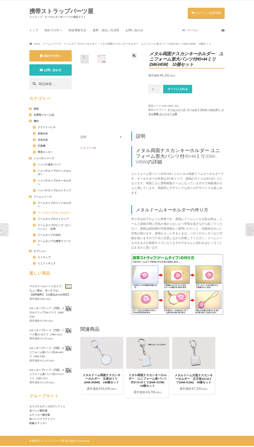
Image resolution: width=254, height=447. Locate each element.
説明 (83, 137)
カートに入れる (177, 89)
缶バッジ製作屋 (38, 411)
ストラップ (44, 258)
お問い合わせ (134, 30)
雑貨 (36, 109)
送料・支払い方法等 (106, 30)
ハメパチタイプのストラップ (54, 191)
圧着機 (41, 147)
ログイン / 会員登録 (206, 13)
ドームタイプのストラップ (53, 220)
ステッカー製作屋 (39, 415)
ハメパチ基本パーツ (49, 165)
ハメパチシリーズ (44, 159)
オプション (40, 252)
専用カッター (45, 153)
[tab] (101, 137)
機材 (36, 122)
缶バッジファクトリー (42, 420)
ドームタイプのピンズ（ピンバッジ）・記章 (54, 227)
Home (37, 43)
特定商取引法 (77, 30)
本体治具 (43, 140)
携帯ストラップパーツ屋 (61, 11)
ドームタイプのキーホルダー (80, 43)
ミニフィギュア (47, 264)
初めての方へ (53, 30)
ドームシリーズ (52, 43)
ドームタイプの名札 (49, 236)
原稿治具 (43, 134)
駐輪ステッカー (38, 424)
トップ (33, 30)
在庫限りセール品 (44, 116)
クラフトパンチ (47, 128)
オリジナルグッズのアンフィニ (47, 407)
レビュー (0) (88, 147)
